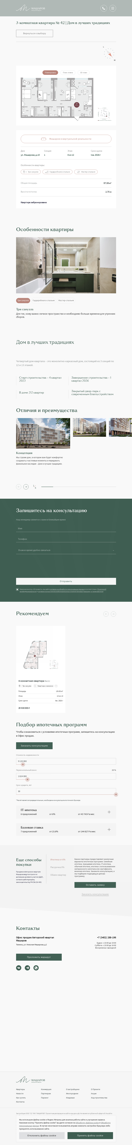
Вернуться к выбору (34, 33)
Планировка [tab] (50, 72)
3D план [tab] (83, 72)
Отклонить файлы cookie (41, 1135)
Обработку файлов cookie (87, 1122)
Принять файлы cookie (90, 1135)
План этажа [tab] (68, 72)
